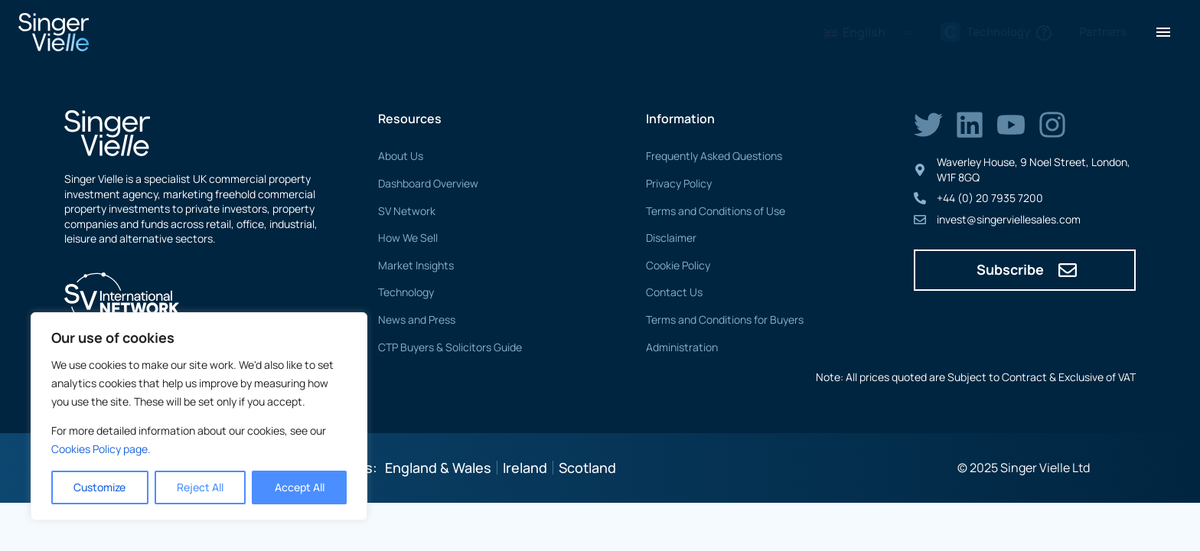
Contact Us (674, 292)
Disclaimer (671, 237)
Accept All (299, 487)
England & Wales (438, 467)
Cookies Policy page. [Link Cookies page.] (101, 449)
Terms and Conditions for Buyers (725, 319)
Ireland (525, 467)
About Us (400, 155)
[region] (199, 416)
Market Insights (416, 265)
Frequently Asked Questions (714, 155)
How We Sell (408, 237)
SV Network (406, 211)
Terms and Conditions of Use (715, 211)
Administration (682, 347)
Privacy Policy (679, 183)
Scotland (587, 467)
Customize (99, 487)
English (854, 32)
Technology (406, 292)
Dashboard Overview (428, 183)
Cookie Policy (678, 265)
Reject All (200, 487)
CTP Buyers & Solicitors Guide (450, 347)
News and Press (416, 319)
